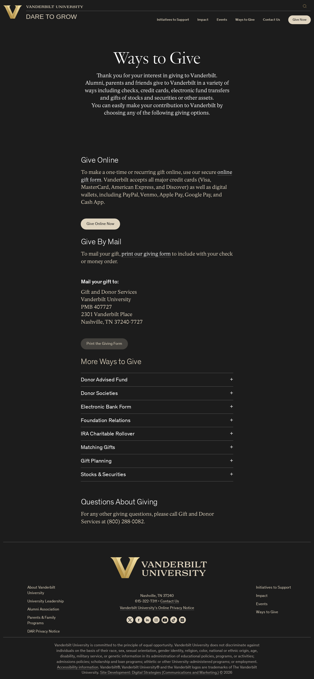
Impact (202, 20)
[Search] (306, 5)
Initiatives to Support (173, 20)
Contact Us (271, 20)
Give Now (299, 20)
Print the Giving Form (104, 344)
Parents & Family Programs (41, 620)
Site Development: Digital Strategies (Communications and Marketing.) (159, 673)
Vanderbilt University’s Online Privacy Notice (157, 608)
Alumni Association (43, 610)
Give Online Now (100, 224)
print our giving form (145, 254)
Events (222, 20)
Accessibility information (77, 668)
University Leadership (45, 602)
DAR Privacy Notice (43, 632)
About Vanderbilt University (41, 590)
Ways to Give (267, 612)
